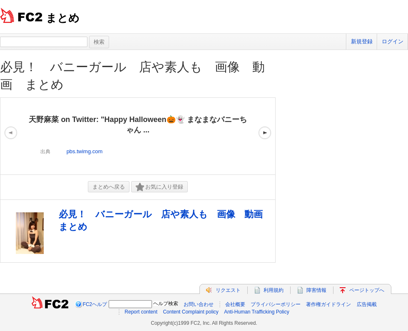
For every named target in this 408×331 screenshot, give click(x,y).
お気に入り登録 (159, 187)
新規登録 (362, 41)
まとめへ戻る (108, 187)
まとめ (63, 18)
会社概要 (235, 304)
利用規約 (274, 290)
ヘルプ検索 (165, 303)
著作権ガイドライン (328, 304)
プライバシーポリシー (276, 304)
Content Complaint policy (190, 312)
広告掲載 (367, 304)
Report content (140, 312)
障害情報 (316, 290)
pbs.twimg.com (85, 151)
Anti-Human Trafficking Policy (256, 312)
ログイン (392, 41)
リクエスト (228, 290)
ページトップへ (366, 290)
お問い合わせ (199, 304)
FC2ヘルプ (95, 304)
